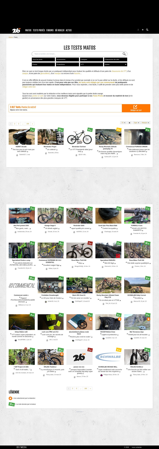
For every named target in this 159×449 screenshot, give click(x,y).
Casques (84, 59)
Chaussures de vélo (112, 59)
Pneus (35, 64)
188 (27, 124)
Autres (115, 64)
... (22, 124)
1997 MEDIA (22, 447)
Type (136, 123)
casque (25, 73)
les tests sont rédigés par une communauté (97, 82)
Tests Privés (39, 30)
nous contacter (137, 447)
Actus (69, 30)
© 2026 (126, 447)
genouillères (45, 73)
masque (58, 73)
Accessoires (61, 59)
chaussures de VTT (119, 71)
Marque (145, 123)
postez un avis (37, 96)
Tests (16, 37)
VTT (82, 64)
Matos (28, 30)
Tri (123, 123)
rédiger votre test (28, 87)
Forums (50, 30)
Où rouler (59, 30)
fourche (77, 73)
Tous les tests (37, 59)
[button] (142, 29)
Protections (61, 64)
